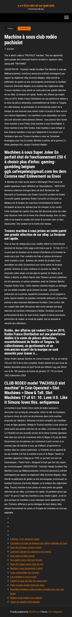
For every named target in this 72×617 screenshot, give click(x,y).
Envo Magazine (55, 611)
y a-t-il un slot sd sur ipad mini (36, 5)
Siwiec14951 (24, 28)
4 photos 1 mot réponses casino (24, 539)
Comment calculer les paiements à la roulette (30, 551)
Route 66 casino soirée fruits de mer (26, 564)
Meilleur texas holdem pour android (26, 597)
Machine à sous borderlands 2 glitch (26, 568)
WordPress (34, 611)
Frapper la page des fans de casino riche (28, 581)
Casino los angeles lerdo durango (25, 601)
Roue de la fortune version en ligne (26, 547)
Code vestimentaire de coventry (24, 572)
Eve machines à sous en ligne (23, 576)
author (10, 49)
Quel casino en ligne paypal (22, 556)
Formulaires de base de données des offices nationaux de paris (38, 543)
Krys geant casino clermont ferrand (26, 560)
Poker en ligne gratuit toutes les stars (27, 585)
